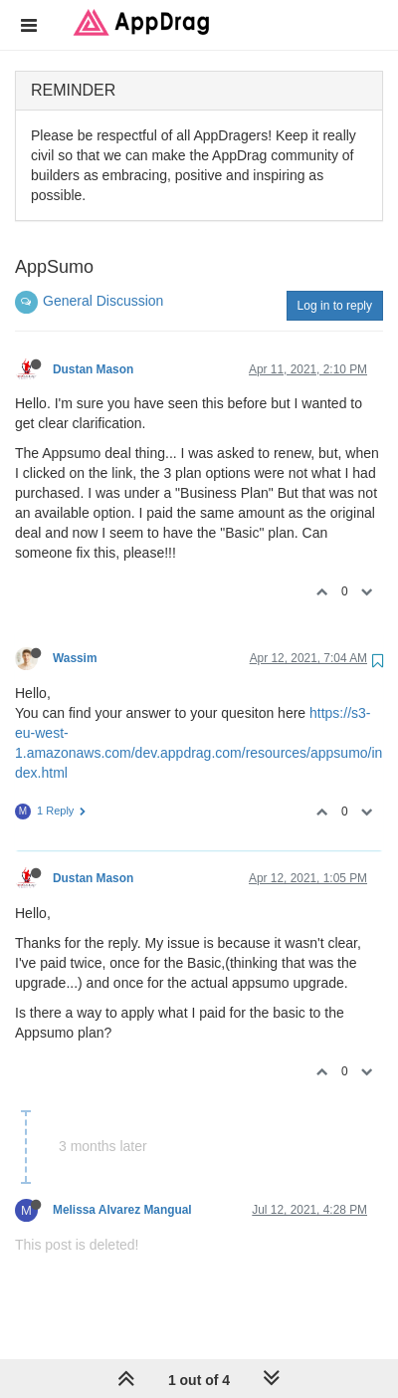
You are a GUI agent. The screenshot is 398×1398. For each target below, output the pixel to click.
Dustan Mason (93, 369)
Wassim (75, 658)
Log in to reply (335, 306)
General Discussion (103, 301)
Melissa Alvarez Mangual (122, 1210)
